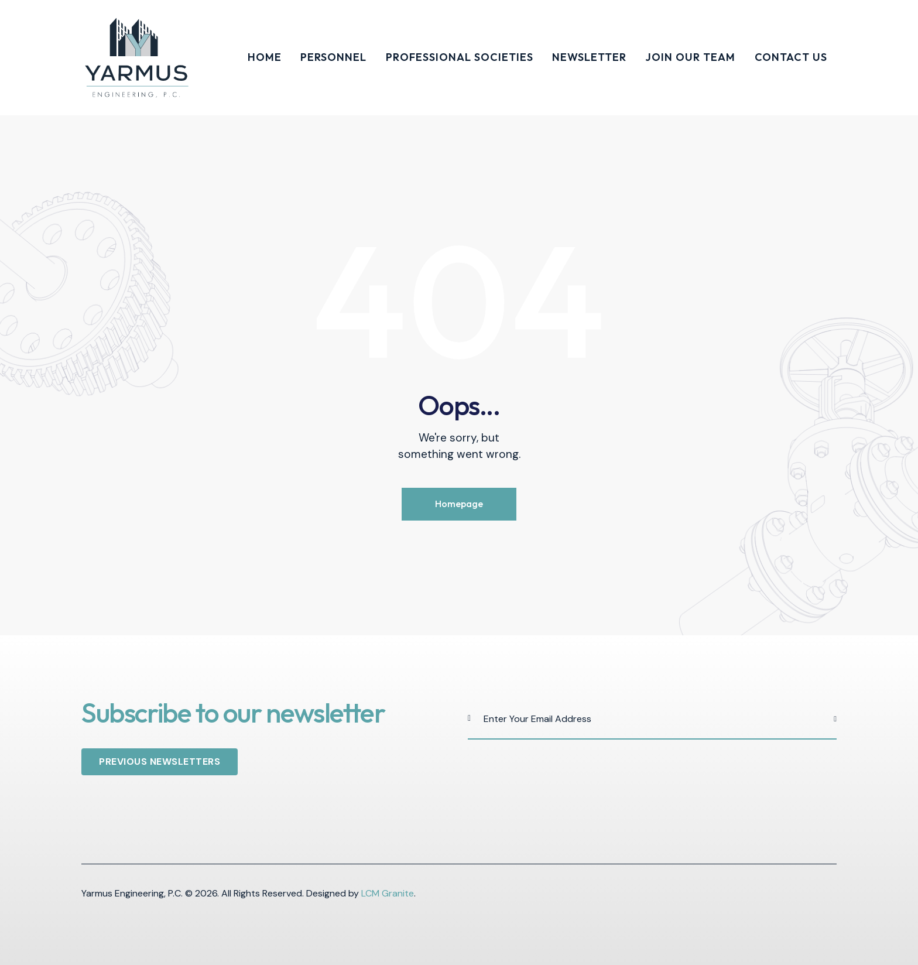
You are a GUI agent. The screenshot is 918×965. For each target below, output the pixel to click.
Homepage (459, 503)
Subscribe (828, 719)
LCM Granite (387, 893)
